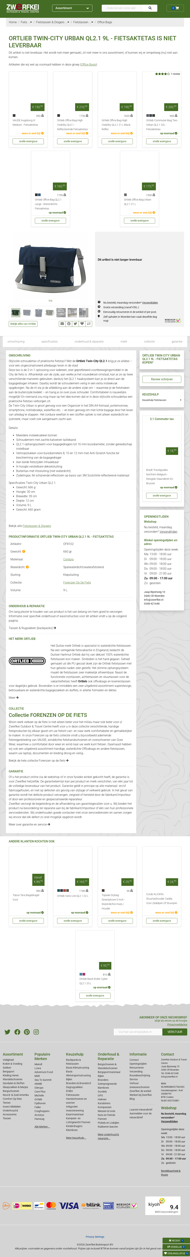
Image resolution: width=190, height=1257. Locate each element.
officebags (100, 681)
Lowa (38, 1068)
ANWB (38, 1083)
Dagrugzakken (74, 1087)
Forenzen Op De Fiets (77, 582)
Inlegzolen (72, 1106)
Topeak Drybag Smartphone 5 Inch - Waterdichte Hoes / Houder (113, 902)
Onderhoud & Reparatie (108, 1056)
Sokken (7, 1067)
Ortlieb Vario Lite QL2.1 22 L (72, 896)
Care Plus (40, 1091)
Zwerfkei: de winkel (140, 1091)
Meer (14, 697)
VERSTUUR (175, 1032)
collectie (149, 341)
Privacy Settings (95, 1236)
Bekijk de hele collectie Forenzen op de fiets (38, 760)
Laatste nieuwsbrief (141, 1109)
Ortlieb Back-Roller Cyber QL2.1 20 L (93, 981)
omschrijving (16, 341)
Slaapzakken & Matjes (15, 1087)
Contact (134, 1059)
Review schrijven (162, 379)
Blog (132, 1098)
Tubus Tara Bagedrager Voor (26, 897)
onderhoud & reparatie (89, 341)
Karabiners (104, 1103)
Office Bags (88, 64)
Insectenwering (75, 1110)
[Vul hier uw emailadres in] (138, 1031)
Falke (38, 1107)
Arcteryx (39, 1114)
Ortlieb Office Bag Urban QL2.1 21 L (137, 202)
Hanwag (39, 1118)
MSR (37, 1075)
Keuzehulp (74, 1054)
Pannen (102, 1118)
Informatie (138, 1054)
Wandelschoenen (12, 1079)
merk (124, 341)
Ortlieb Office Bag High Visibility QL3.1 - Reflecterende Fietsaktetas (72, 125)
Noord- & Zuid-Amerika (16, 1094)
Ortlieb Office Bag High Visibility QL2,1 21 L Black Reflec (116, 125)
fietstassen (117, 748)
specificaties (49, 341)
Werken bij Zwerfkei (141, 1094)
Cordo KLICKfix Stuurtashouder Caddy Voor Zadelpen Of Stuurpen (161, 899)
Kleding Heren (11, 1075)
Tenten (7, 1102)
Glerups (39, 1087)
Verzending (136, 1071)
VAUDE (41, 740)
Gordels (102, 1091)
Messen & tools (106, 1111)
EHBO (69, 1091)
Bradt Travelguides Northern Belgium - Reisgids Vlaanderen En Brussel (159, 476)
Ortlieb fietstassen (114, 663)
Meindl (38, 1064)
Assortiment (72, 8)
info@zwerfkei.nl (153, 599)
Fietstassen (72, 1094)
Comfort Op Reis (12, 1098)
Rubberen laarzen (108, 1126)
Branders (103, 1079)
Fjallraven (40, 1103)
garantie (177, 341)
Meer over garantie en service (29, 824)
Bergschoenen (11, 1091)
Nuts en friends (106, 1114)
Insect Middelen (12, 1106)
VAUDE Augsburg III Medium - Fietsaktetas (25, 122)
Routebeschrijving (140, 1075)
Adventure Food (44, 1072)
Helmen (102, 1099)
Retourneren (137, 1067)
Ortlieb (38, 1099)
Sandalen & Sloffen (13, 1083)
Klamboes (72, 1130)
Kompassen (105, 1107)
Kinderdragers (74, 1126)
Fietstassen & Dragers (37, 526)
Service (134, 1079)
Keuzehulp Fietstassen (154, 400)
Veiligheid (8, 1059)
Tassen (7, 1118)
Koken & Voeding (12, 1063)
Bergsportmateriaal (109, 1072)
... (30, 22)
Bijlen (69, 1079)
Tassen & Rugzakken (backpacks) (32, 628)
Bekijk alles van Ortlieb (23, 323)
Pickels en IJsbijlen (108, 1122)
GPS (100, 1095)
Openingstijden (138, 1063)
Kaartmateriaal (74, 1114)
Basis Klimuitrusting (77, 1067)
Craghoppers (42, 1111)
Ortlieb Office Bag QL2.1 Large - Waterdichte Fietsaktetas (48, 204)
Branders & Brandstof (78, 1083)
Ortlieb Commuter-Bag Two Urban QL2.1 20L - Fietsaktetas (161, 125)
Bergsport (8, 1071)
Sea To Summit (43, 1079)
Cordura (68, 559)
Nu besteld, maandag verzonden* (130, 302)
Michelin (39, 1095)
